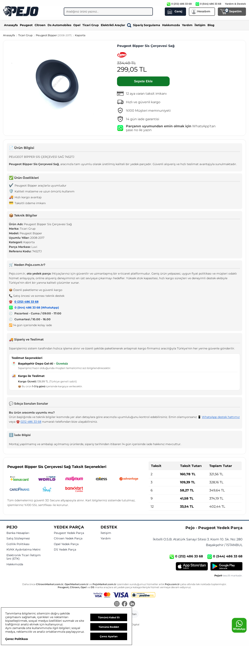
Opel (76, 25)
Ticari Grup (90, 25)
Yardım (187, 25)
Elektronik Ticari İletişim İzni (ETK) (23, 557)
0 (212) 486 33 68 (26, 301)
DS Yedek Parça (65, 549)
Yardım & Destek (235, 3)
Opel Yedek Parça (66, 544)
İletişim (200, 25)
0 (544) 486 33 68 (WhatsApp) (37, 307)
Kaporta (80, 35)
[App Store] (192, 566)
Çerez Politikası (16, 639)
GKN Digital (132, 624)
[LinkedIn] (132, 604)
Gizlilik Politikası (18, 544)
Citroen (40, 25)
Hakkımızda (171, 25)
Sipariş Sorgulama (143, 25)
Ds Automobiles (59, 25)
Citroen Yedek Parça (68, 538)
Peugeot (26, 25)
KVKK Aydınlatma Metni (23, 549)
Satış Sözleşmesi (18, 538)
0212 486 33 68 (30, 421)
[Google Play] (226, 566)
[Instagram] (117, 604)
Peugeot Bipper (54, 35)
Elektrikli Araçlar (113, 25)
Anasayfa (11, 25)
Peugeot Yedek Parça (69, 533)
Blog (211, 25)
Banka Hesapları (17, 533)
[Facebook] (124, 604)
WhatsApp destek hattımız (221, 417)
